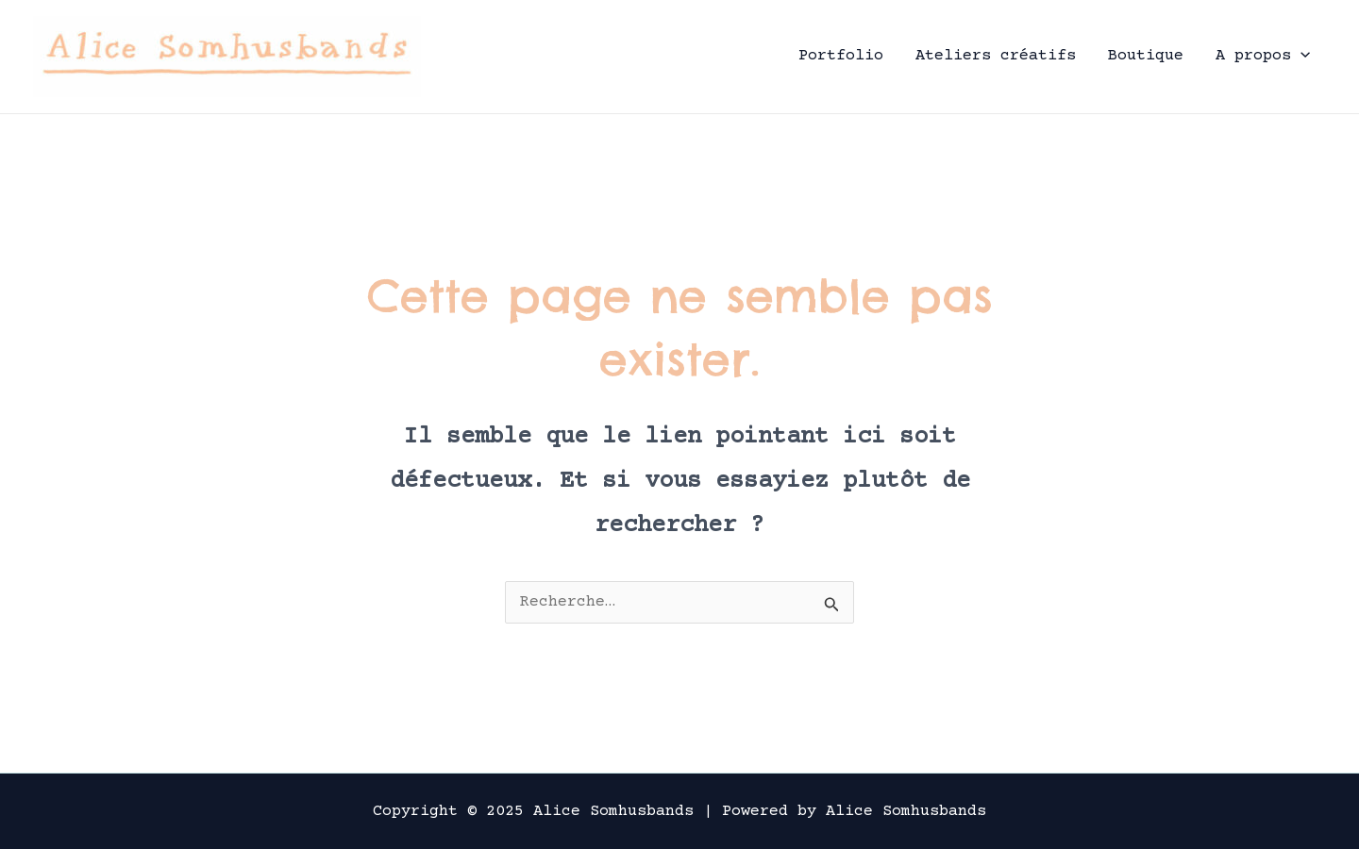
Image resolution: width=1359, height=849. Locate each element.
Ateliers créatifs (995, 56)
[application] (1300, 56)
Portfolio (840, 56)
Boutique (1145, 56)
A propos (1263, 56)
